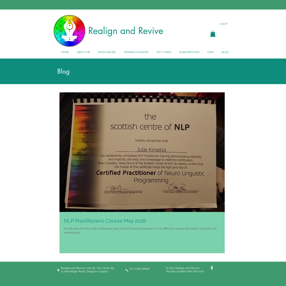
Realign (102, 31)
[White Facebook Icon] (211, 268)
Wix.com (198, 271)
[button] (212, 34)
